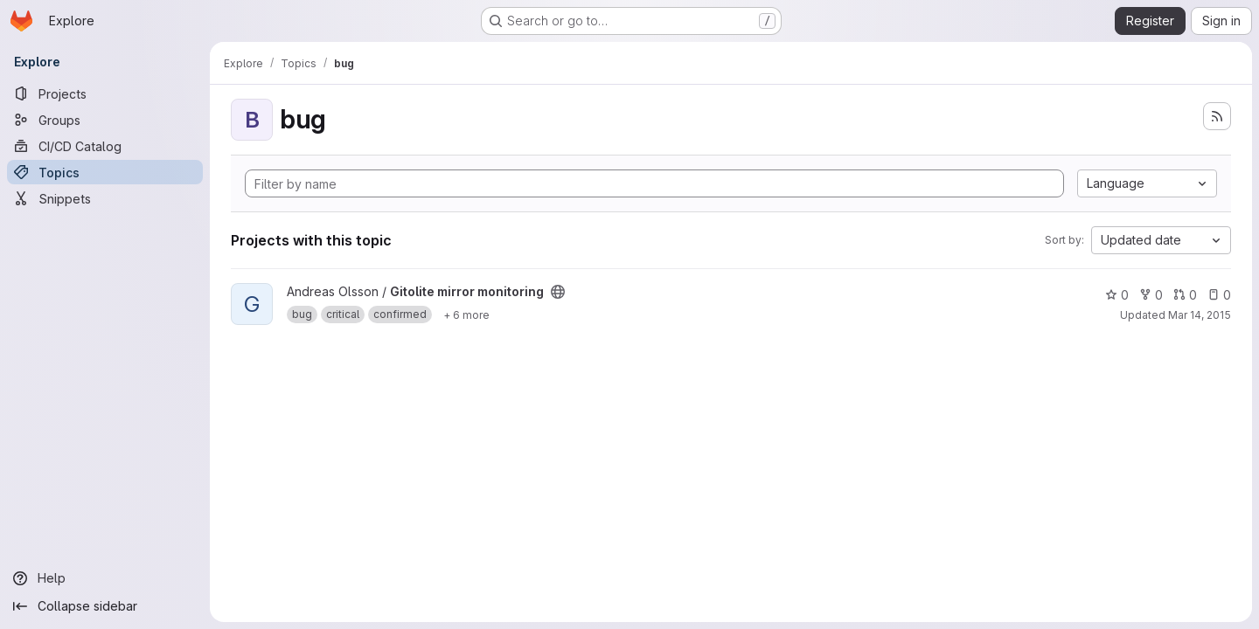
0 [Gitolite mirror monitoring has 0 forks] (1151, 294)
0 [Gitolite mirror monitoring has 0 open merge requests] (1185, 294)
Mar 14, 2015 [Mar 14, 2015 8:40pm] (1199, 314)
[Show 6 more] (466, 314)
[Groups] (105, 119)
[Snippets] (105, 198)
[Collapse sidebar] (105, 606)
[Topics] (105, 172)
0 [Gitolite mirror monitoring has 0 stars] (1117, 294)
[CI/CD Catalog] (105, 146)
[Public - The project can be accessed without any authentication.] (558, 292)
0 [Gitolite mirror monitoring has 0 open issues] (1219, 294)
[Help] (105, 578)
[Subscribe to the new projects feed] (1217, 116)
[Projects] (105, 93)
